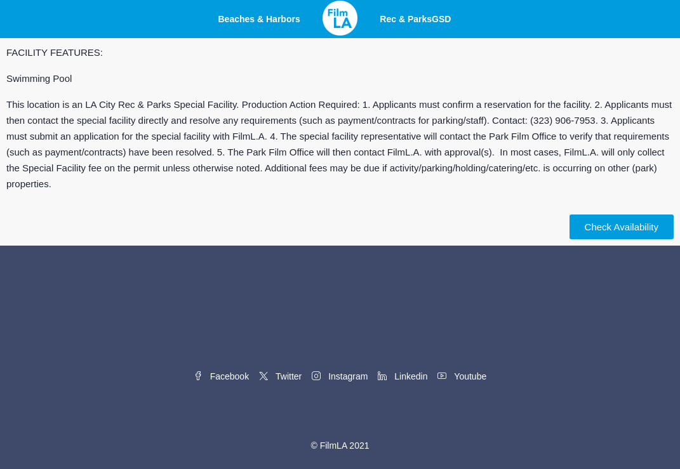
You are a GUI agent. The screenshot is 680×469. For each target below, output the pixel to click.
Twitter (280, 376)
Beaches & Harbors (259, 19)
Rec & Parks (406, 19)
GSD (441, 19)
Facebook (221, 376)
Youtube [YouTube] (461, 376)
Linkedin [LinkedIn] (402, 376)
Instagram (340, 376)
